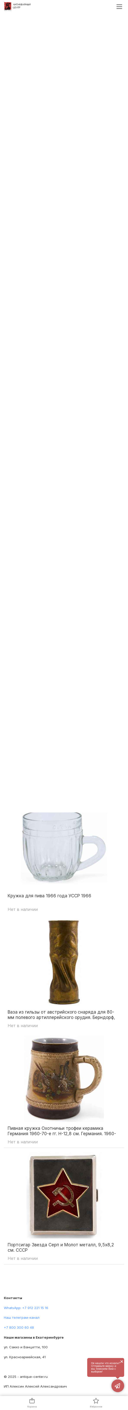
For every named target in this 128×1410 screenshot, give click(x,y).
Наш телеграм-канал (22, 1317)
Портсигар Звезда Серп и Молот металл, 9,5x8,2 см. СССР (61, 1247)
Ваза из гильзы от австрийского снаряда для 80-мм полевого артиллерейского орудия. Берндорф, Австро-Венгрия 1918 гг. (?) (61, 1015)
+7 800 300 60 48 (19, 1327)
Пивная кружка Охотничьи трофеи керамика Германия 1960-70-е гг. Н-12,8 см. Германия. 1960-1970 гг (62, 1131)
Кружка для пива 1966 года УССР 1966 (49, 895)
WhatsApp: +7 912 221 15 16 (26, 1308)
